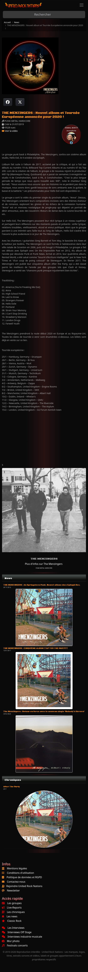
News (16, 22)
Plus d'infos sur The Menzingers (43, 564)
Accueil (7, 22)
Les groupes (12, 903)
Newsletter (13, 890)
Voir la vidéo (10, 130)
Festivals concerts (15, 945)
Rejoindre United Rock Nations (24, 886)
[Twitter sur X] (20, 102)
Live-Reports (12, 907)
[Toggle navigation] (81, 5)
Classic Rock (11, 921)
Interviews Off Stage (16, 932)
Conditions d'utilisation (20, 873)
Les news (9, 916)
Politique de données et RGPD (24, 877)
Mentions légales (17, 868)
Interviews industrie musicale (22, 936)
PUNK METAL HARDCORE (44, 568)
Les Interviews (13, 928)
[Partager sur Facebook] (7, 102)
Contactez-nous (16, 881)
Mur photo (11, 941)
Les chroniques (13, 912)
